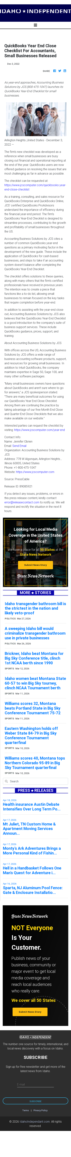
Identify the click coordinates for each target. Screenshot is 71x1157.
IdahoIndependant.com (35, 1121)
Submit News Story (35, 565)
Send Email (19, 446)
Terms (25, 1110)
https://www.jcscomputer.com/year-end (39, 430)
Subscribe (35, 1101)
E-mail (21, 1084)
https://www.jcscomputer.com (35, 472)
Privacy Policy (40, 1110)
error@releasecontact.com (21, 502)
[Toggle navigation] (35, 25)
